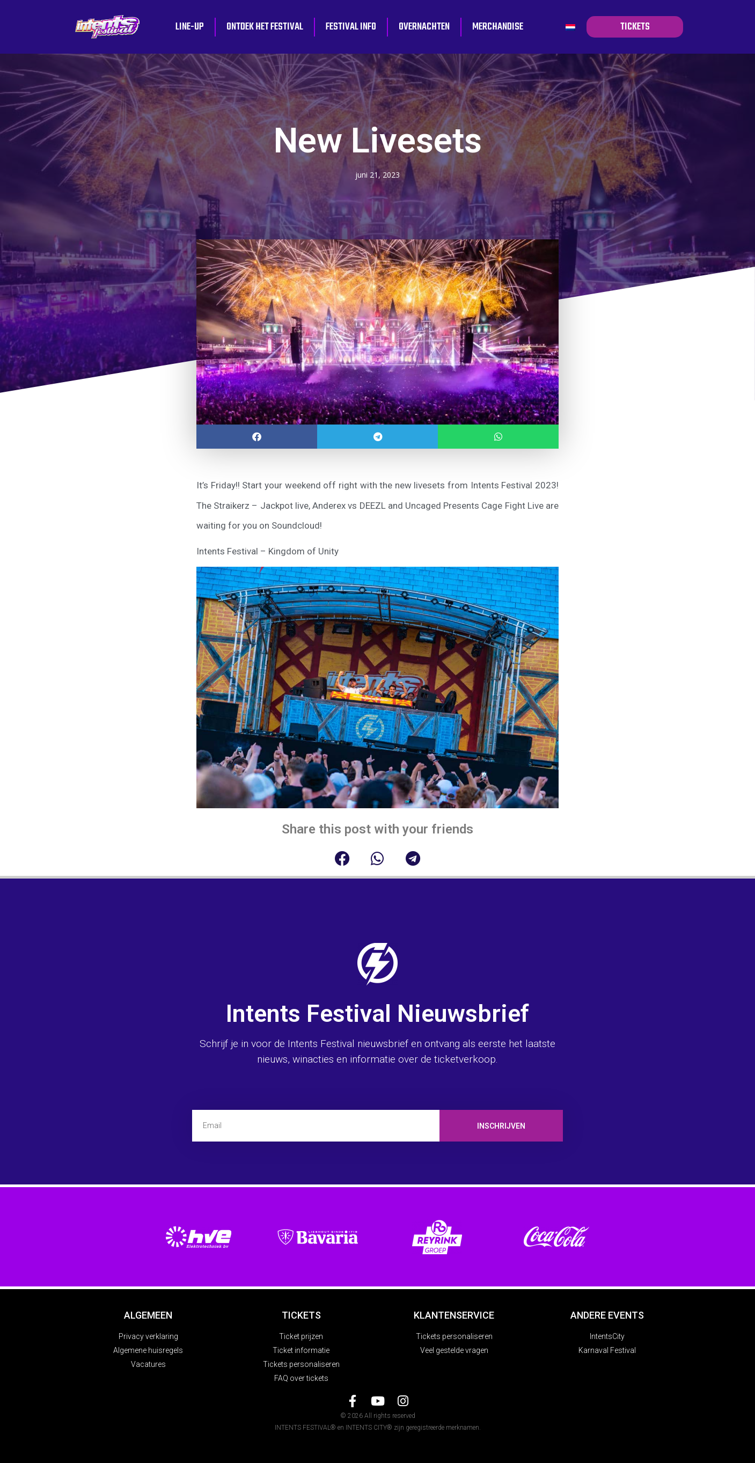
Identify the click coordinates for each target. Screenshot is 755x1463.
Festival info (351, 27)
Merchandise (497, 27)
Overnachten (424, 27)
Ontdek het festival (264, 27)
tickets (634, 27)
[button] (256, 437)
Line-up (189, 27)
